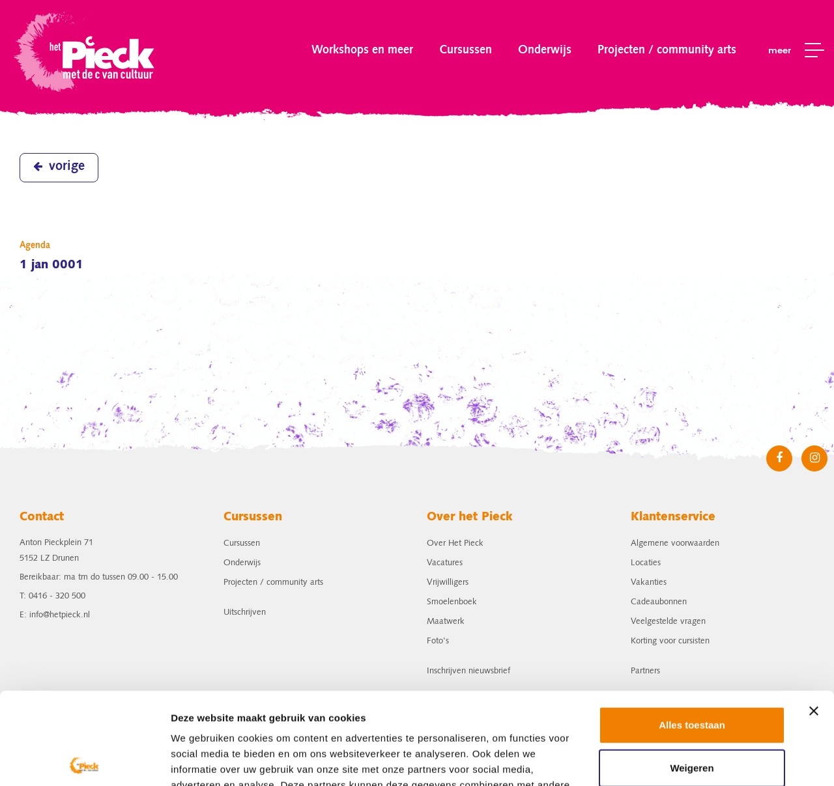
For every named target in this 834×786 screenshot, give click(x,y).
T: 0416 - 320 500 (52, 596)
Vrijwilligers (447, 582)
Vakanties (649, 582)
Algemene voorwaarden (675, 543)
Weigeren (691, 675)
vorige (59, 166)
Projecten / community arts (666, 50)
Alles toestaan (692, 633)
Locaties (646, 563)
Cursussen (465, 50)
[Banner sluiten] (813, 619)
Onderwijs (544, 50)
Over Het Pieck (455, 543)
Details (187, 760)
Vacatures (445, 563)
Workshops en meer (362, 50)
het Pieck (86, 50)
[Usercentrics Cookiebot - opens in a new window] (84, 760)
